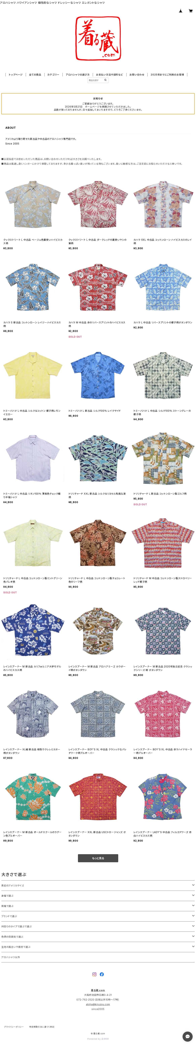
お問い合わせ (136, 74)
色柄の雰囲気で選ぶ (12, 936)
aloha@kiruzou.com (98, 1004)
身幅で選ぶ (7, 895)
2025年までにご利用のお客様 (167, 74)
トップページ (16, 74)
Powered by (98, 1039)
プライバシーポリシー (14, 1027)
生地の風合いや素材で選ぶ (15, 946)
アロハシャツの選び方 (78, 74)
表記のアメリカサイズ (12, 885)
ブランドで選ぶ (9, 916)
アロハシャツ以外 (10, 957)
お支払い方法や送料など (109, 74)
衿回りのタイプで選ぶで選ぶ (16, 926)
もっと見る (98, 858)
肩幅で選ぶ (7, 906)
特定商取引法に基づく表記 (41, 1027)
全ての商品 (35, 74)
